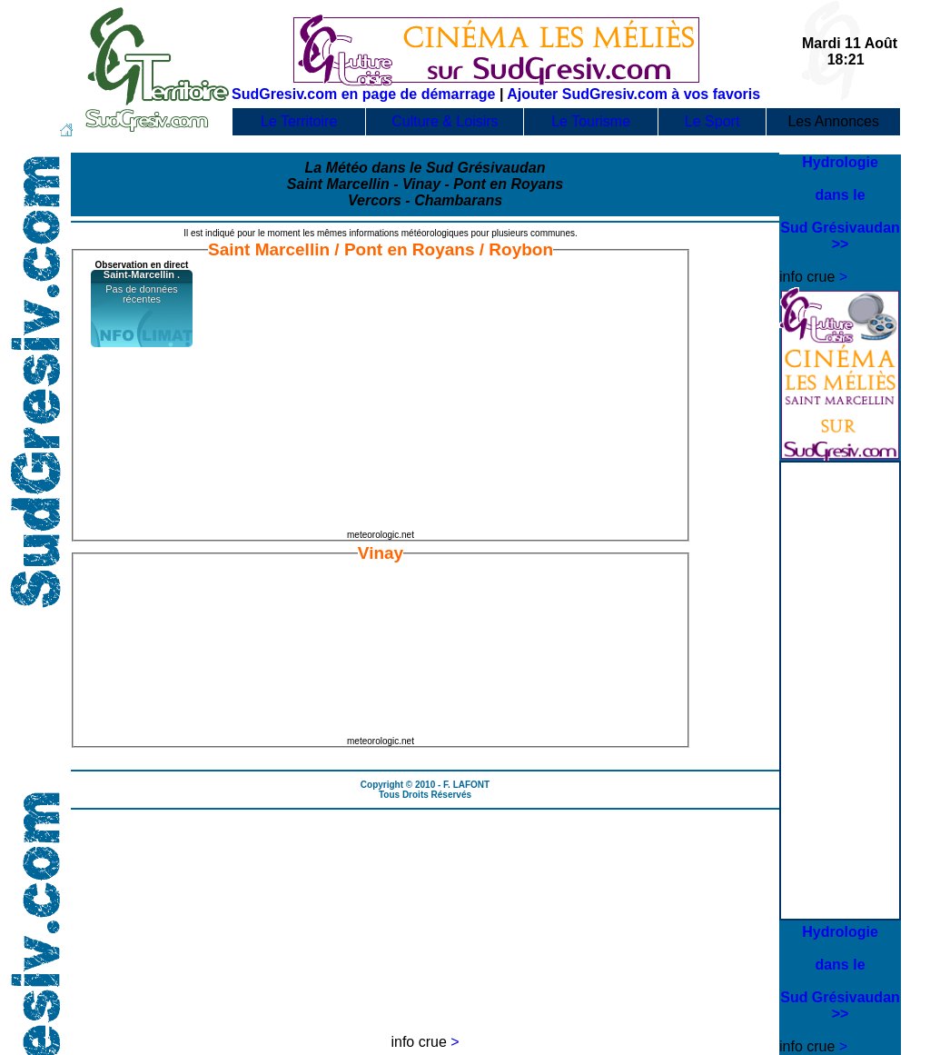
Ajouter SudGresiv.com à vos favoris (633, 94)
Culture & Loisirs (444, 121)
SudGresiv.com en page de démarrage (363, 94)
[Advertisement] (841, 577)
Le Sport (712, 121)
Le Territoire (299, 121)
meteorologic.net (380, 535)
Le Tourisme (590, 121)
